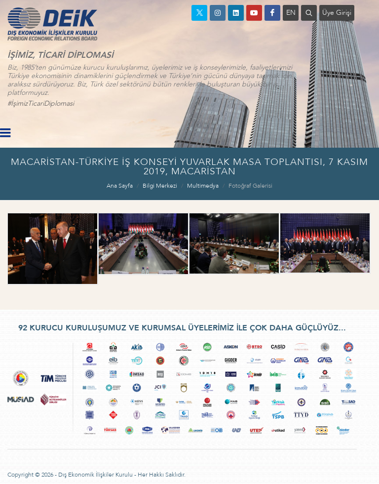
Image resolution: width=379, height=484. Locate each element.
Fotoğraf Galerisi (250, 186)
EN (291, 12)
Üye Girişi (336, 12)
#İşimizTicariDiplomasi (40, 103)
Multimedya (203, 186)
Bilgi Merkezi (160, 186)
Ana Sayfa (120, 186)
